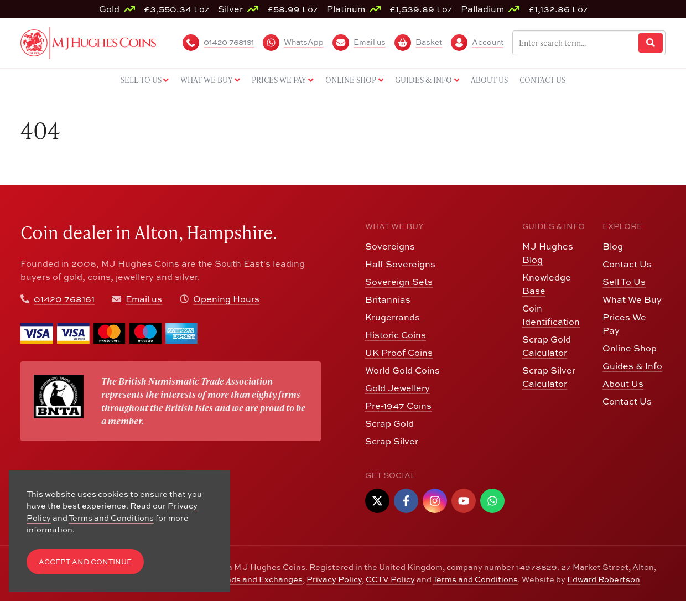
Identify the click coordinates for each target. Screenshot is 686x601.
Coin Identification (551, 315)
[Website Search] (650, 43)
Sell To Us (624, 281)
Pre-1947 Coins (398, 405)
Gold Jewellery (397, 387)
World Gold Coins (402, 370)
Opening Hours (226, 298)
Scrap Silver (391, 440)
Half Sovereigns (400, 263)
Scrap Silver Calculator (548, 377)
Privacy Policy (334, 578)
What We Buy (632, 299)
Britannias (387, 299)
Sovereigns (390, 246)
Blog (612, 246)
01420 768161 (64, 298)
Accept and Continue (85, 562)
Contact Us (627, 263)
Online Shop (629, 347)
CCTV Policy (390, 578)
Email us (144, 298)
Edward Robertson (603, 578)
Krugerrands (392, 316)
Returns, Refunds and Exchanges (237, 578)
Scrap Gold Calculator (546, 346)
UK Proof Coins (399, 352)
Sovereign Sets (399, 281)
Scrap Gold (389, 423)
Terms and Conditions (475, 578)
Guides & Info (632, 365)
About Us (622, 383)
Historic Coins (395, 334)
